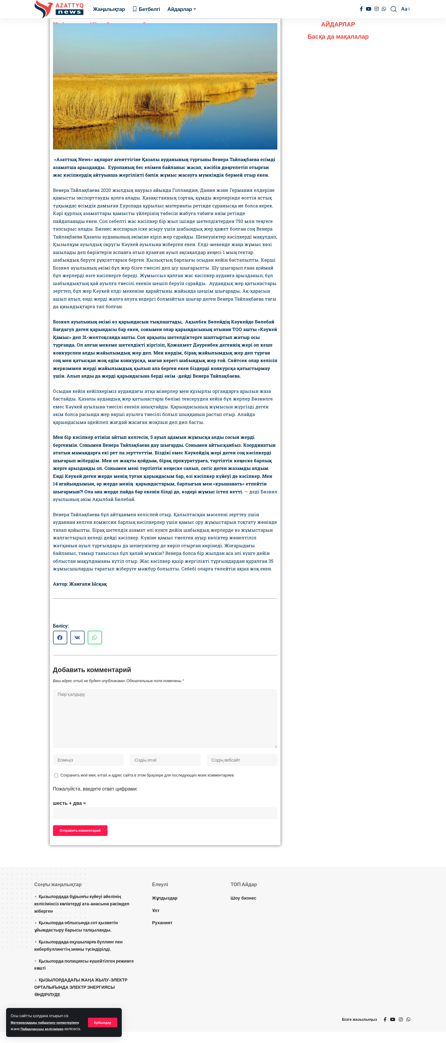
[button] (60, 637)
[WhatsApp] (384, 9)
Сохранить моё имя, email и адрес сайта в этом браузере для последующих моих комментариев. (148, 782)
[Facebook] (361, 9)
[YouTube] (368, 9)
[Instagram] (376, 9)
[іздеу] (394, 9)
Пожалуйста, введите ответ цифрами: (95, 796)
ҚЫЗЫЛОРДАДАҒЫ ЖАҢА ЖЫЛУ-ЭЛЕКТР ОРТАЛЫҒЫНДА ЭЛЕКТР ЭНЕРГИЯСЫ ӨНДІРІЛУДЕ (81, 999)
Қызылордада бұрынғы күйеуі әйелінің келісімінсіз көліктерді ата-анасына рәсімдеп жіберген (81, 915)
